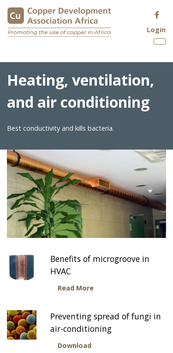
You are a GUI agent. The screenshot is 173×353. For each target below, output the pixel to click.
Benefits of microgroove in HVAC (99, 264)
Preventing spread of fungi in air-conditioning (105, 322)
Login (156, 29)
